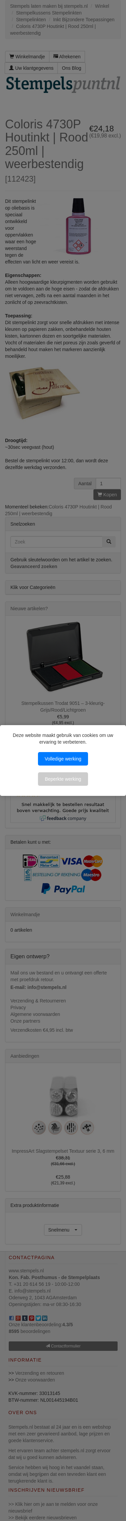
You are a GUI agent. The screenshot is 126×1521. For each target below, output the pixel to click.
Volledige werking (63, 759)
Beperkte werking (63, 779)
